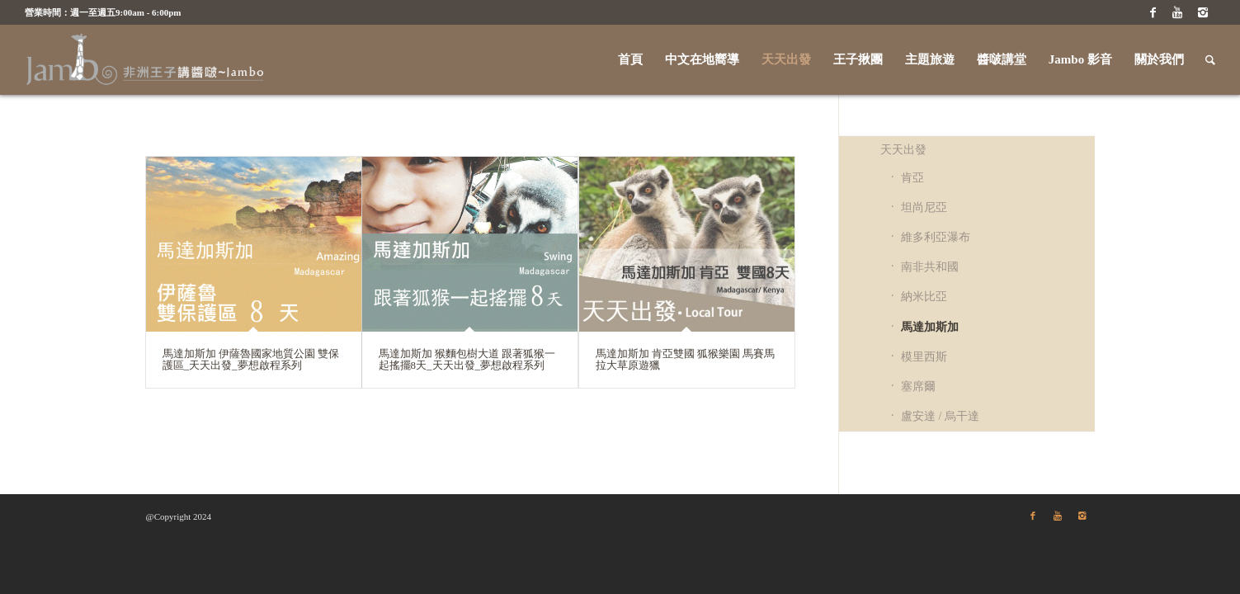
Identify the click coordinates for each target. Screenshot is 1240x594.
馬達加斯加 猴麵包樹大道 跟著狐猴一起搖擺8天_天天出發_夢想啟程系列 (467, 359)
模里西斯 (924, 357)
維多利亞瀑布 (935, 237)
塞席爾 (918, 386)
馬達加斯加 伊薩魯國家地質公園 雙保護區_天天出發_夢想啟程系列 (251, 359)
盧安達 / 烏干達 (940, 416)
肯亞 (912, 178)
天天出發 (903, 150)
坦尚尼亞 (924, 207)
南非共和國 (930, 267)
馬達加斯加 (930, 327)
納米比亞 (924, 296)
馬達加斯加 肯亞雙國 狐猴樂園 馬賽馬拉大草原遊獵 (686, 359)
